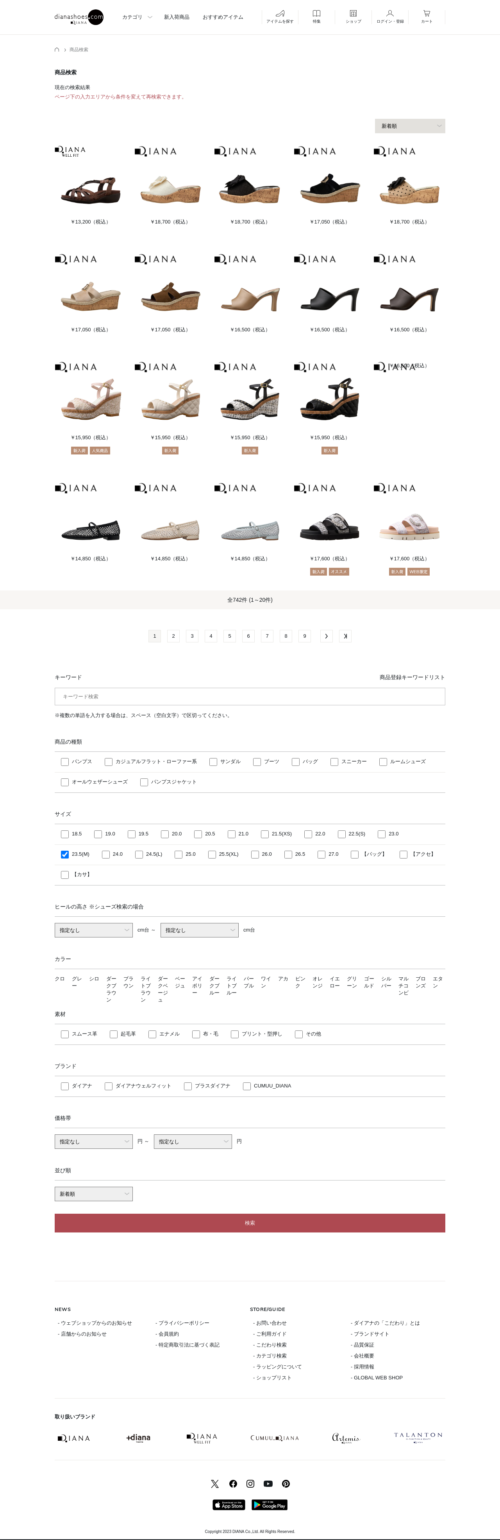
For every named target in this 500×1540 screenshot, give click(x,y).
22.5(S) (357, 834)
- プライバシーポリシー (182, 1323)
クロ (60, 979)
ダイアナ (82, 1086)
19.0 (110, 834)
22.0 (320, 834)
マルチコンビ (403, 986)
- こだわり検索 (270, 1345)
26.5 (300, 854)
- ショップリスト (272, 1378)
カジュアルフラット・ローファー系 (156, 761)
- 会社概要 (362, 1356)
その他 (313, 1034)
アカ (283, 979)
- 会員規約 (167, 1334)
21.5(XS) (282, 834)
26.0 (267, 854)
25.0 (190, 854)
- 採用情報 (362, 1367)
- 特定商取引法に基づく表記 (187, 1345)
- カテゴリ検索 (270, 1356)
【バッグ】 (374, 854)
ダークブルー (214, 986)
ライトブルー (232, 986)
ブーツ (271, 761)
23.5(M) (80, 854)
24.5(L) (154, 854)
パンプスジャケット (174, 782)
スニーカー (354, 761)
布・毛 (210, 1034)
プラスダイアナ (212, 1086)
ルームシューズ (408, 761)
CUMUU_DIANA (272, 1086)
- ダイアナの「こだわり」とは (385, 1323)
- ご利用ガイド (270, 1334)
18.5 (77, 834)
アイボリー (197, 986)
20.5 (210, 834)
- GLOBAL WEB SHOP (377, 1378)
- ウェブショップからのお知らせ (95, 1323)
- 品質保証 (362, 1345)
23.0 (393, 834)
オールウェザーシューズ (100, 782)
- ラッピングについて (277, 1367)
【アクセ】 (423, 854)
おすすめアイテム (223, 17)
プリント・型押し (262, 1034)
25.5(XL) (229, 854)
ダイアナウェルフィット (143, 1086)
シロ (94, 979)
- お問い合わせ (270, 1323)
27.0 (333, 854)
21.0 (243, 834)
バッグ (310, 761)
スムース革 (84, 1034)
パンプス (82, 761)
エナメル (169, 1034)
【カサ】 (82, 874)
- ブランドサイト (370, 1334)
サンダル (230, 761)
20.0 (177, 834)
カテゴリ (132, 17)
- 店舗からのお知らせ (82, 1334)
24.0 (118, 854)
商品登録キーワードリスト (412, 677)
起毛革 (128, 1034)
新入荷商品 (176, 17)
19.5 (143, 834)
